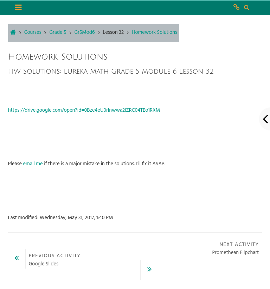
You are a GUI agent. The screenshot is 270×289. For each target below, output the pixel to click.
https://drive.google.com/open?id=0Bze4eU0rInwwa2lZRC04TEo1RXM (84, 110)
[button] (246, 7)
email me (33, 164)
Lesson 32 (113, 33)
